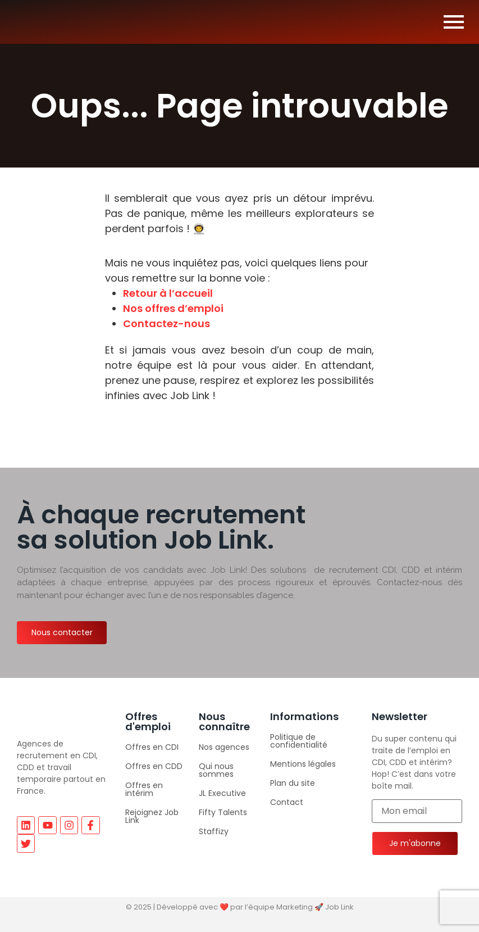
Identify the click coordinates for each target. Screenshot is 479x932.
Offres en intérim (144, 789)
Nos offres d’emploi (173, 308)
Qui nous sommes (216, 770)
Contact (286, 802)
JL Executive (222, 793)
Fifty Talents (223, 812)
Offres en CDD (154, 766)
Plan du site (292, 783)
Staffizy (214, 831)
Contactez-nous (166, 323)
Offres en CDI (152, 747)
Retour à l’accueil (168, 293)
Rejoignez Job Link (152, 816)
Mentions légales (303, 764)
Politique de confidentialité (298, 740)
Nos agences (224, 747)
